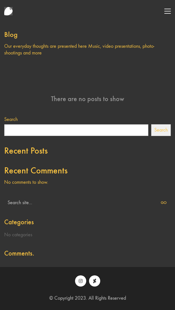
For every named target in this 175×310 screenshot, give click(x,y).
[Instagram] (80, 281)
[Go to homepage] (8, 11)
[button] (167, 11)
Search (11, 119)
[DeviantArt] (94, 281)
